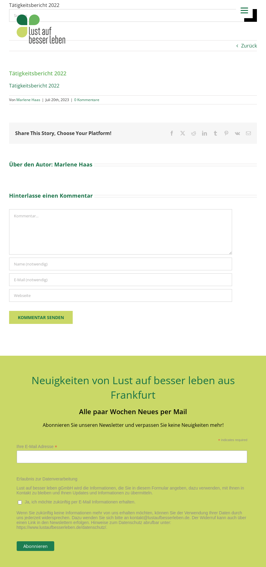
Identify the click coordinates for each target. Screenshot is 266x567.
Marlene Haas (28, 99)
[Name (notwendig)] (120, 264)
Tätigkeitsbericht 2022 (34, 85)
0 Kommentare (86, 99)
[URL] (120, 295)
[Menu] (244, 10)
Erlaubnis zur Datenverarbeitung (47, 478)
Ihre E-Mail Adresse (37, 447)
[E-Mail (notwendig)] (120, 279)
